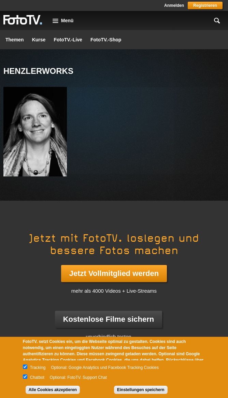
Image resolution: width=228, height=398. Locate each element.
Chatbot (37, 377)
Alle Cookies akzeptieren (53, 389)
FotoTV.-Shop (105, 39)
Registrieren (205, 5)
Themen (14, 39)
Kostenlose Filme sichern (108, 319)
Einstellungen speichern (141, 389)
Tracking (38, 367)
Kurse (39, 39)
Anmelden (174, 5)
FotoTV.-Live (68, 39)
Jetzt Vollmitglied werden (114, 273)
